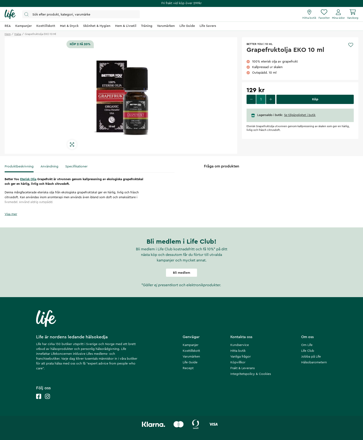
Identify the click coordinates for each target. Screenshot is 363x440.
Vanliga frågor (240, 356)
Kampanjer (190, 345)
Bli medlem (181, 272)
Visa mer (11, 214)
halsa (17, 34)
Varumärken (191, 356)
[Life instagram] (47, 401)
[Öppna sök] (81, 14)
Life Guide (190, 362)
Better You (255, 44)
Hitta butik (238, 350)
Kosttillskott (191, 350)
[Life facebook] (38, 401)
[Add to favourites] (351, 45)
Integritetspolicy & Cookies (250, 374)
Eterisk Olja (28, 179)
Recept (188, 368)
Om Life (307, 345)
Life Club (307, 350)
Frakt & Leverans (242, 368)
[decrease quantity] (251, 99)
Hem (8, 34)
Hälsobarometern (314, 362)
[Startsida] (10, 14)
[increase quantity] (270, 99)
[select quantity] (261, 99)
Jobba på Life (311, 356)
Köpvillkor (237, 362)
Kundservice (239, 345)
